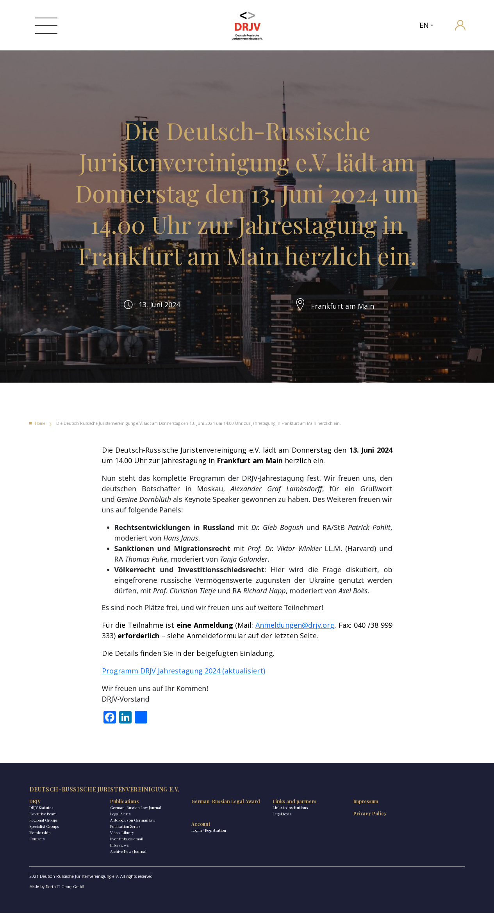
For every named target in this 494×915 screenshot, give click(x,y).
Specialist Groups (44, 828)
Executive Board (43, 816)
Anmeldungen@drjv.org (294, 626)
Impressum (338, 803)
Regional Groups (43, 822)
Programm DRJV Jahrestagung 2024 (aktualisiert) (183, 672)
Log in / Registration (195, 839)
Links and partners (274, 803)
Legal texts (261, 816)
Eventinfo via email (120, 841)
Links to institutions (269, 810)
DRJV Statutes (41, 810)
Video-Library (115, 835)
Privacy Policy (342, 816)
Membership (39, 835)
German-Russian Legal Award (204, 806)
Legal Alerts (113, 816)
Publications (117, 803)
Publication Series (118, 828)
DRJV (35, 803)
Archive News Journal (121, 853)
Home (40, 425)
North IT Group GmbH (65, 889)
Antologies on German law (126, 822)
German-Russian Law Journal (129, 810)
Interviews (112, 847)
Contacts (37, 841)
